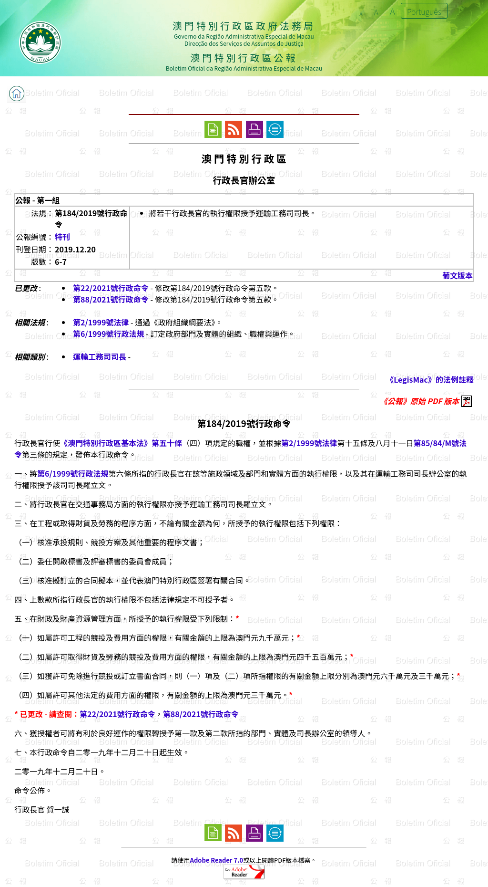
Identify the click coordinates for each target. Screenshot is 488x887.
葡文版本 (457, 275)
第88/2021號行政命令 (111, 299)
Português (424, 11)
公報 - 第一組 (37, 200)
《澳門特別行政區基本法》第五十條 (121, 443)
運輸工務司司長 (99, 356)
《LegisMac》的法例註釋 (430, 379)
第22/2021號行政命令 (111, 287)
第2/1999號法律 (101, 322)
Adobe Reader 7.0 (216, 860)
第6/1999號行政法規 (108, 333)
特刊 (62, 236)
